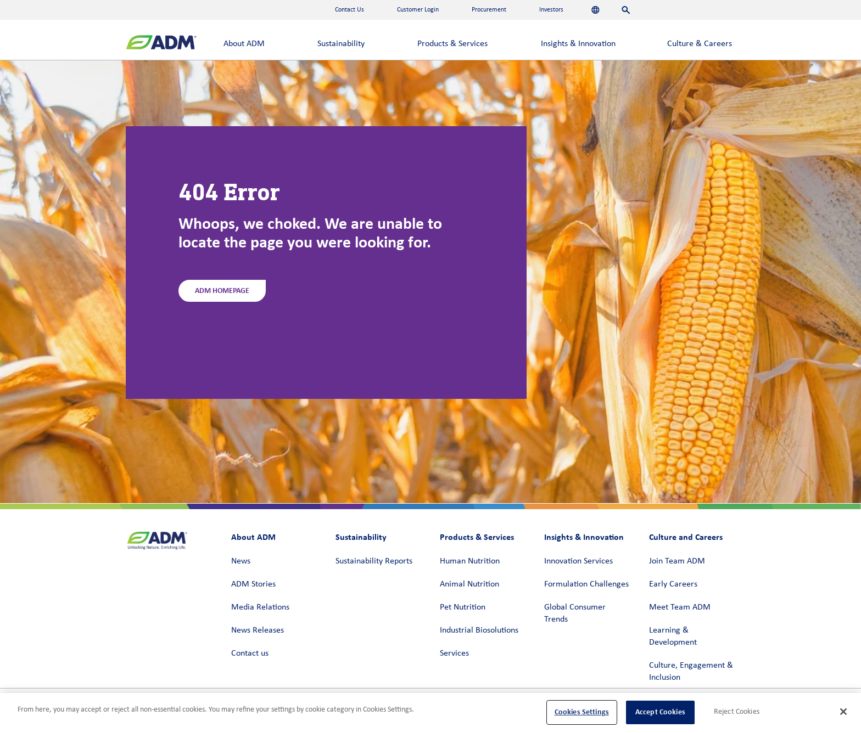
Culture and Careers (686, 537)
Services (454, 653)
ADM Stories (253, 584)
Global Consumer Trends (575, 613)
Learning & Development (673, 636)
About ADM (244, 44)
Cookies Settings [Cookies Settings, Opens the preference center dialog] (582, 712)
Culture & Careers (699, 44)
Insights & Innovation (578, 44)
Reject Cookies (736, 712)
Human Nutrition (470, 561)
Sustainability (341, 44)
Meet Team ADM (680, 607)
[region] (430, 713)
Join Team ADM (677, 561)
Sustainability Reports (374, 561)
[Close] (843, 712)
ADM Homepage (222, 290)
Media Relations (260, 607)
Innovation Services (578, 561)
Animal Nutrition (469, 584)
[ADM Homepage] (161, 44)
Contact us (250, 653)
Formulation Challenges (586, 584)
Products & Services (452, 44)
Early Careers (673, 584)
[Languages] (595, 10)
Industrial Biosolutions (479, 630)
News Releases (257, 630)
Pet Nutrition (462, 607)
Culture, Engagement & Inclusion (691, 671)
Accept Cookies (660, 712)
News (240, 561)
